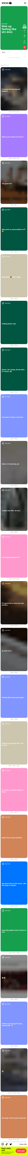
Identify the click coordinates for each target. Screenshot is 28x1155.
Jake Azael (4, 23)
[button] (21, 1151)
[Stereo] (7, 3)
